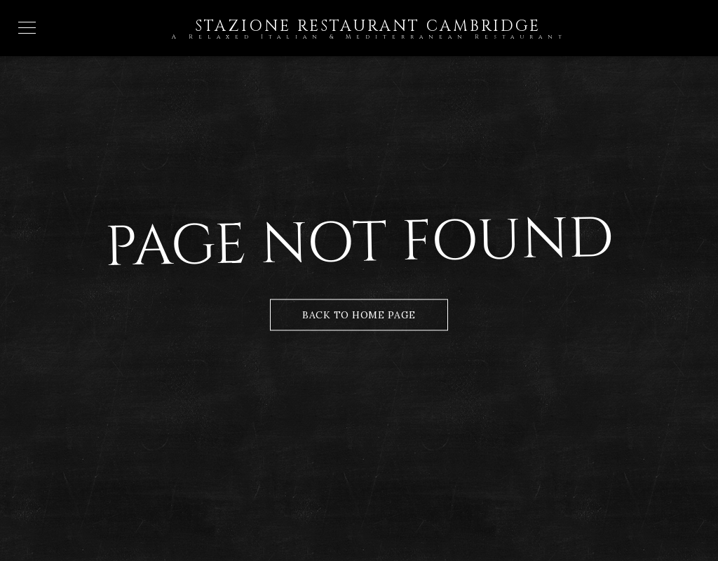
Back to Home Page (359, 315)
